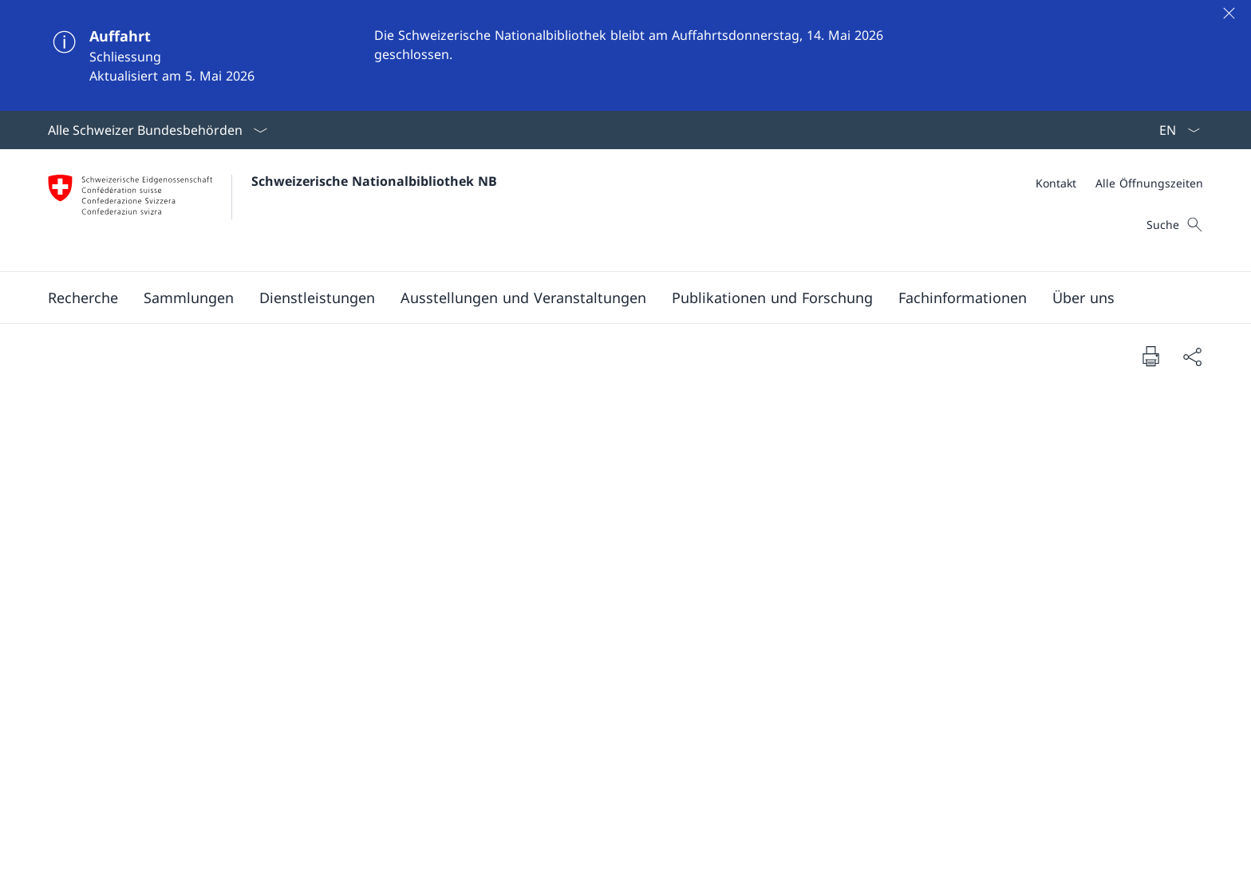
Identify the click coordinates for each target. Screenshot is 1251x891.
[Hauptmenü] (612, 297)
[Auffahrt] (625, 55)
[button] (83, 297)
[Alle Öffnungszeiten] (1149, 183)
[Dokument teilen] (1192, 356)
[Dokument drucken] (1150, 356)
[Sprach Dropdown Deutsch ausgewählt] (1174, 130)
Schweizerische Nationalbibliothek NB (374, 181)
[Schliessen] (1228, 13)
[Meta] (1119, 183)
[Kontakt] (1056, 183)
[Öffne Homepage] (272, 210)
